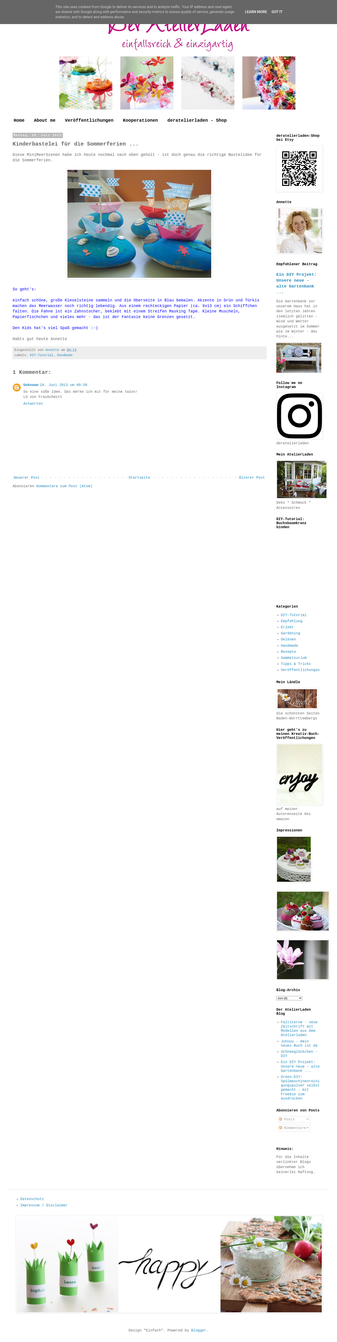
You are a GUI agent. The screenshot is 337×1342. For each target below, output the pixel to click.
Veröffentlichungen (89, 120)
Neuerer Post (27, 478)
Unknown (30, 385)
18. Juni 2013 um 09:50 (63, 385)
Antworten (33, 404)
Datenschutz (32, 1199)
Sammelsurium (294, 658)
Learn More (256, 12)
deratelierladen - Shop (197, 120)
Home (19, 120)
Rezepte (288, 652)
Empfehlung (291, 621)
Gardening (290, 633)
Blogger (198, 1331)
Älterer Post (252, 478)
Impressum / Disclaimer (44, 1205)
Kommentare (292, 1128)
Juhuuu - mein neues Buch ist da (299, 1043)
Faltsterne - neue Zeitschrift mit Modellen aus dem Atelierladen (299, 1028)
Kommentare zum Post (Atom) (64, 486)
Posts (287, 1120)
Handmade (65, 355)
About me (44, 120)
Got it (276, 12)
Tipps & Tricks (296, 664)
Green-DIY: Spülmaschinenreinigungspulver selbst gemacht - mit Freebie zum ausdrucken (300, 1088)
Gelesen (288, 639)
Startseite (139, 478)
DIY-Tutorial (41, 355)
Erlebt (287, 627)
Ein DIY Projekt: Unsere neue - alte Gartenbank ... (300, 1066)
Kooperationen (140, 120)
